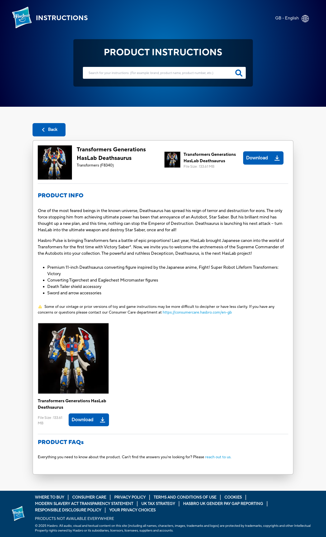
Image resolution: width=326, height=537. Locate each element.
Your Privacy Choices (132, 510)
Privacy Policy (130, 497)
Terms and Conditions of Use (185, 497)
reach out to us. (218, 457)
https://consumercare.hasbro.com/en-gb (197, 312)
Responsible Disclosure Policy (68, 510)
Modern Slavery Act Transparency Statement (84, 503)
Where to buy (49, 497)
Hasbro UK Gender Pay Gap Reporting (223, 503)
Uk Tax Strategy (158, 503)
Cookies (233, 497)
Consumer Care (89, 497)
